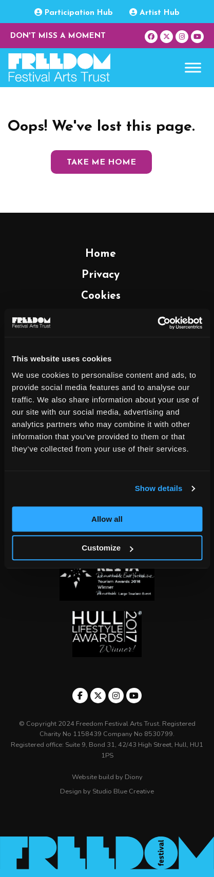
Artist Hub (154, 12)
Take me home (101, 162)
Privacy (101, 275)
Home (100, 254)
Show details (159, 488)
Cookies (101, 296)
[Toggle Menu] (193, 68)
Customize (107, 547)
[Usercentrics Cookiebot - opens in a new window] (157, 323)
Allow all (107, 519)
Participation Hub (73, 12)
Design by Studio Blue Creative (107, 791)
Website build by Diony (107, 777)
